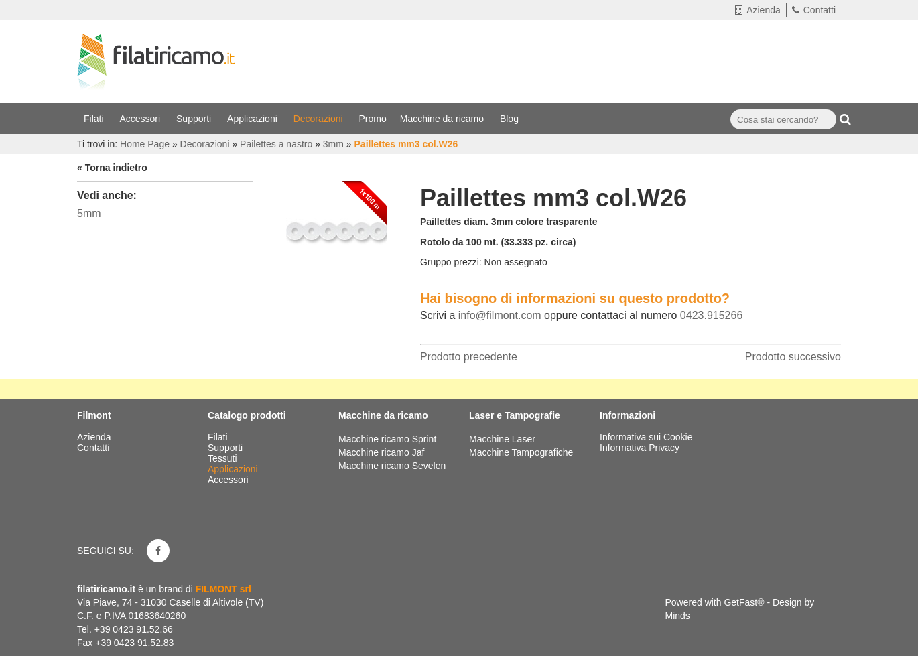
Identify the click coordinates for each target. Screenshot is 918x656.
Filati (95, 118)
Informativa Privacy (639, 447)
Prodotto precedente (468, 357)
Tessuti (223, 458)
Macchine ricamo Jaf (381, 452)
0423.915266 (711, 315)
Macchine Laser (502, 439)
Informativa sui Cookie (646, 437)
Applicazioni (253, 118)
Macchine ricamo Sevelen (392, 465)
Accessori (141, 118)
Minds (677, 615)
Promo (373, 118)
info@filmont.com (499, 315)
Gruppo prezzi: (451, 262)
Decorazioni (319, 118)
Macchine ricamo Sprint (387, 439)
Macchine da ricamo (443, 118)
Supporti (195, 118)
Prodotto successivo (793, 357)
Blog (510, 118)
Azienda (758, 10)
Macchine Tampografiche (521, 452)
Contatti (814, 10)
